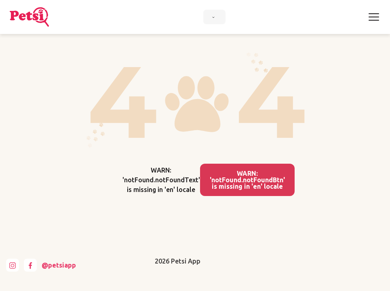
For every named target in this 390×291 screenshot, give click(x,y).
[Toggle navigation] (374, 17)
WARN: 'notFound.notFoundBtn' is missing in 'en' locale (247, 180)
